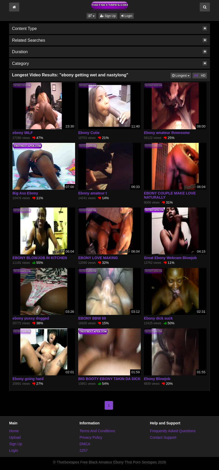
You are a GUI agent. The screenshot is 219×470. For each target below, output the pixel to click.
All (196, 75)
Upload (15, 437)
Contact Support (163, 437)
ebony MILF (23, 133)
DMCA (85, 444)
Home (14, 431)
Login (126, 16)
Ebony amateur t (92, 193)
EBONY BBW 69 (92, 318)
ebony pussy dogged (31, 318)
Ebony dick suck (158, 318)
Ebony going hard (28, 379)
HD (203, 75)
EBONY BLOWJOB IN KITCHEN (40, 258)
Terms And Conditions (97, 431)
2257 (84, 450)
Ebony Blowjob (157, 379)
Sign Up (108, 16)
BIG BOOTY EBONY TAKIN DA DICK (109, 379)
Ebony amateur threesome (167, 133)
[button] (91, 16)
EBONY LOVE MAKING (98, 258)
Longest (181, 75)
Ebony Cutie (89, 133)
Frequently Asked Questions (173, 431)
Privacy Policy (91, 437)
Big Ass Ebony (25, 193)
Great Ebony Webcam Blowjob (170, 258)
